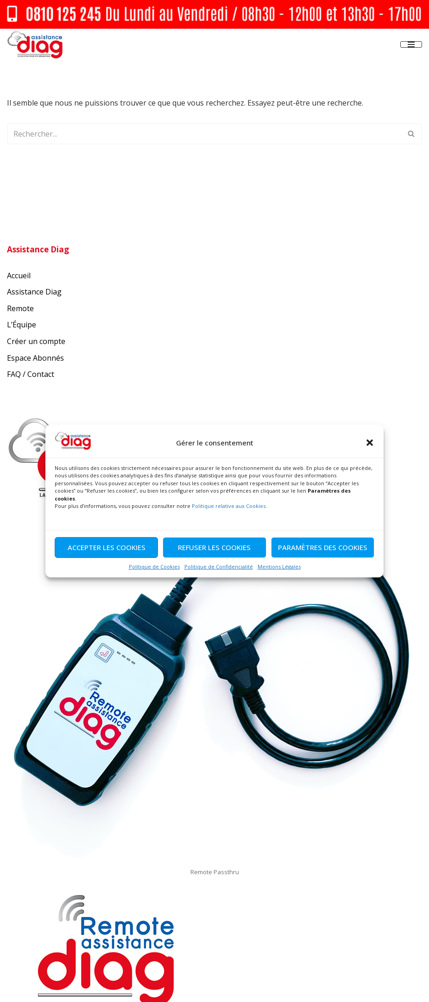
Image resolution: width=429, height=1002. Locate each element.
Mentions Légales (279, 566)
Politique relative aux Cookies (228, 505)
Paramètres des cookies (322, 547)
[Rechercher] (204, 133)
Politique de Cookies (154, 566)
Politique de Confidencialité (218, 566)
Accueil (19, 275)
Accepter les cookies (106, 547)
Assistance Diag (34, 292)
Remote (20, 308)
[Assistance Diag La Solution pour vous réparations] (35, 45)
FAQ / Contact (30, 374)
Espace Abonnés (35, 358)
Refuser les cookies (214, 547)
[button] (369, 442)
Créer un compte (36, 341)
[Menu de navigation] (411, 44)
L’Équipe (21, 324)
